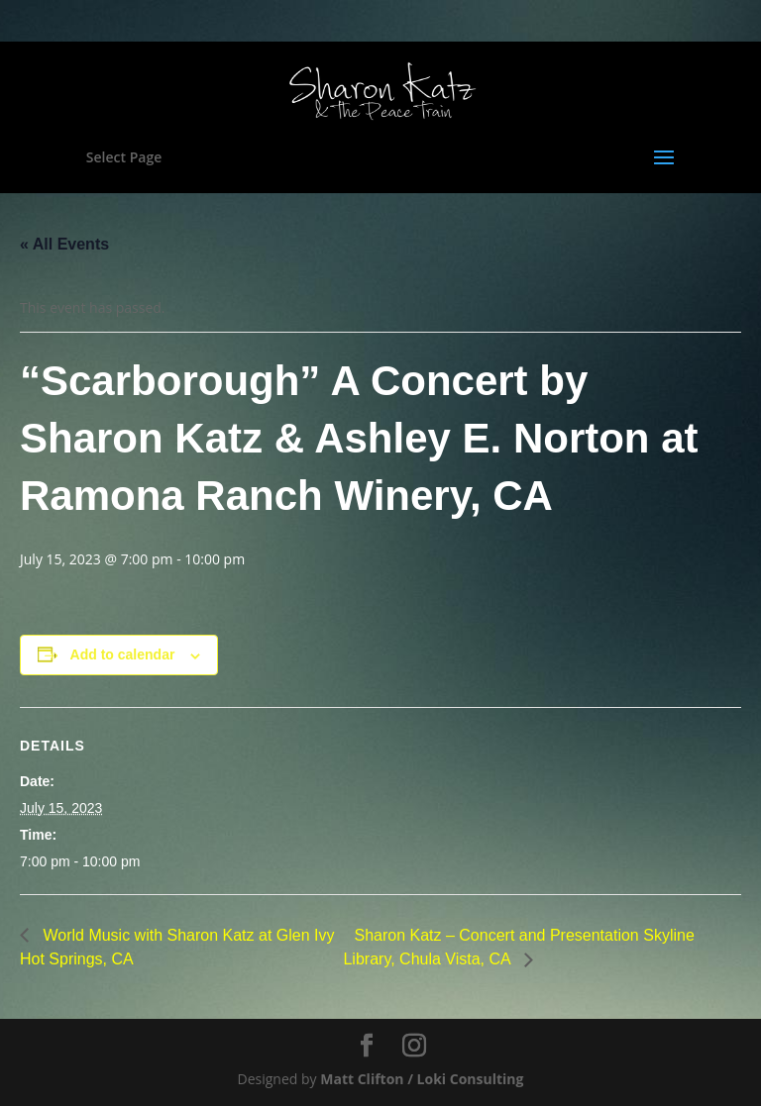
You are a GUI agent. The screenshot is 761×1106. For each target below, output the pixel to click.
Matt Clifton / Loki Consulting (421, 1078)
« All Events (64, 244)
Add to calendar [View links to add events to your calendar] (122, 654)
